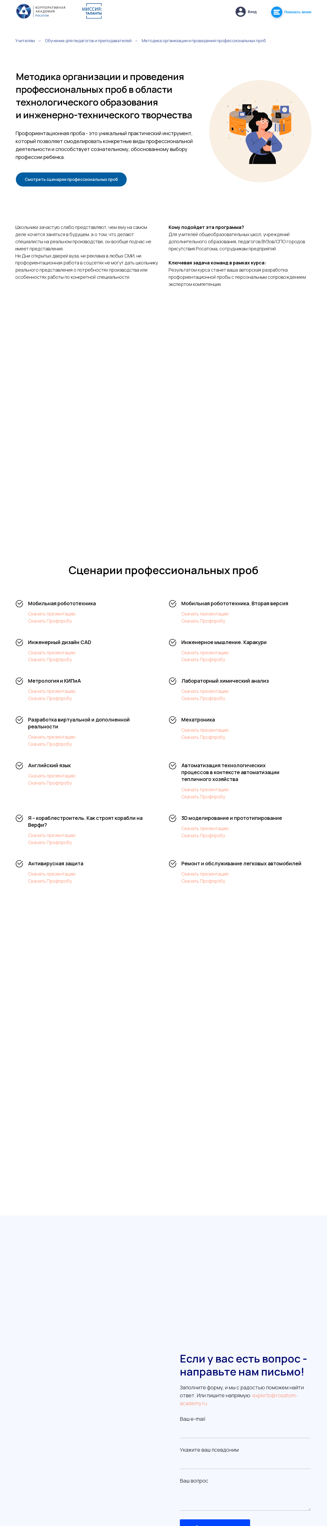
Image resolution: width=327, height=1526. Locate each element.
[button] (241, 12)
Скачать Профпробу (50, 621)
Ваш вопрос (194, 1480)
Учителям (25, 40)
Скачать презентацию (52, 614)
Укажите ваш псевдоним (209, 1449)
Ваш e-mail (192, 1418)
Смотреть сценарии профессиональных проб (71, 179)
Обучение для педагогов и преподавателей (88, 40)
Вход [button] (252, 12)
